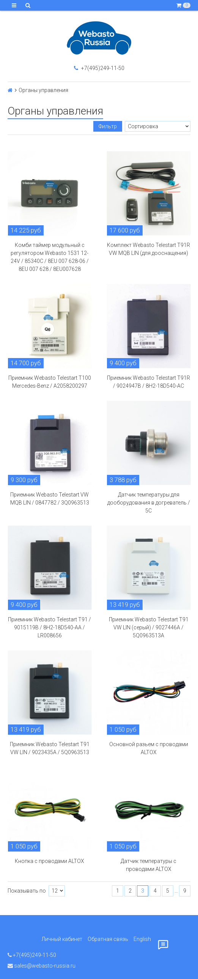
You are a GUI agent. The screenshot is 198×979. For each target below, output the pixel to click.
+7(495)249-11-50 (99, 68)
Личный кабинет (62, 939)
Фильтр (108, 126)
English (142, 939)
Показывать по (27, 891)
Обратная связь (108, 939)
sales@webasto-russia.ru (41, 966)
